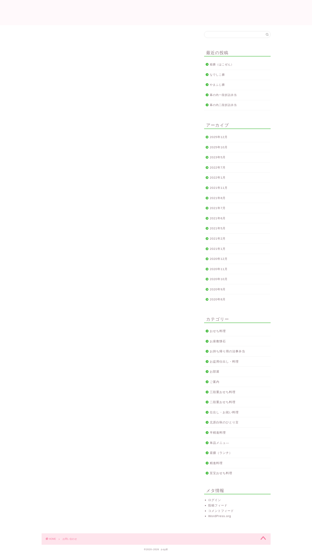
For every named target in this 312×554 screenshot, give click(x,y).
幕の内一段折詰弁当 (223, 95)
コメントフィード (221, 510)
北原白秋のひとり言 (224, 422)
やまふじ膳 (217, 84)
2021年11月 (219, 187)
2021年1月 (218, 248)
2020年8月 (218, 299)
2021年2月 (218, 238)
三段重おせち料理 (222, 392)
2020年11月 (219, 269)
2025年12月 (219, 137)
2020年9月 (218, 289)
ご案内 (214, 381)
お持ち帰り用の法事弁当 (227, 351)
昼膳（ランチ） (221, 452)
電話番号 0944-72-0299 (75, 63)
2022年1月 (218, 177)
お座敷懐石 (218, 341)
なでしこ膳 (217, 74)
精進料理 (216, 463)
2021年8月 (218, 198)
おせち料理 (218, 331)
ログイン (214, 500)
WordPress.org (219, 516)
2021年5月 (218, 228)
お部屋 (214, 371)
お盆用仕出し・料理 (224, 361)
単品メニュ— (219, 442)
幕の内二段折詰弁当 (223, 105)
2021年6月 (218, 218)
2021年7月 (218, 208)
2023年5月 (218, 157)
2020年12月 (219, 258)
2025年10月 (219, 147)
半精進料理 (218, 432)
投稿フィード (217, 505)
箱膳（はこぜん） (222, 64)
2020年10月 (219, 279)
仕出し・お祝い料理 (224, 412)
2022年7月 (218, 167)
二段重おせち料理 (222, 402)
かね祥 (156, 12)
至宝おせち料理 (221, 473)
